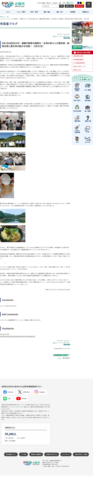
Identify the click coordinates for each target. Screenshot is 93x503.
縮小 (64, 3)
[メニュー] (89, 5)
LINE (6, 398)
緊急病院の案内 (78, 56)
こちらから (6, 73)
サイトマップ (65, 454)
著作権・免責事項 (36, 454)
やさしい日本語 (41, 3)
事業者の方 (85, 12)
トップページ (3, 19)
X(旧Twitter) (24, 392)
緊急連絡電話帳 (78, 59)
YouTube (21, 398)
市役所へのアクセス (51, 454)
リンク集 (23, 454)
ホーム (8, 12)
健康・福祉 (47, 12)
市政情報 (72, 12)
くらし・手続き (21, 12)
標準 (68, 3)
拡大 (72, 3)
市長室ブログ (23, 19)
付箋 (60, 3)
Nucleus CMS (66, 348)
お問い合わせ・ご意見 (81, 454)
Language (54, 3)
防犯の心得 (77, 70)
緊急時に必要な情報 (82, 52)
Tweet (59, 358)
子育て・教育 (34, 12)
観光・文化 (60, 12)
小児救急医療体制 (79, 63)
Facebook (8, 392)
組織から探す (69, 6)
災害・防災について (80, 66)
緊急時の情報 (79, 6)
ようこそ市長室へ (13, 19)
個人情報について (11, 454)
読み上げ (48, 3)
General (66, 34)
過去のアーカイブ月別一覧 (61, 36)
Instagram (39, 392)
